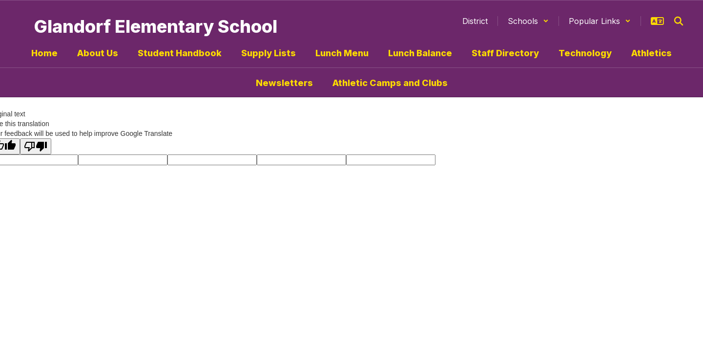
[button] (528, 21)
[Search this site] (678, 21)
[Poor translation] (35, 146)
